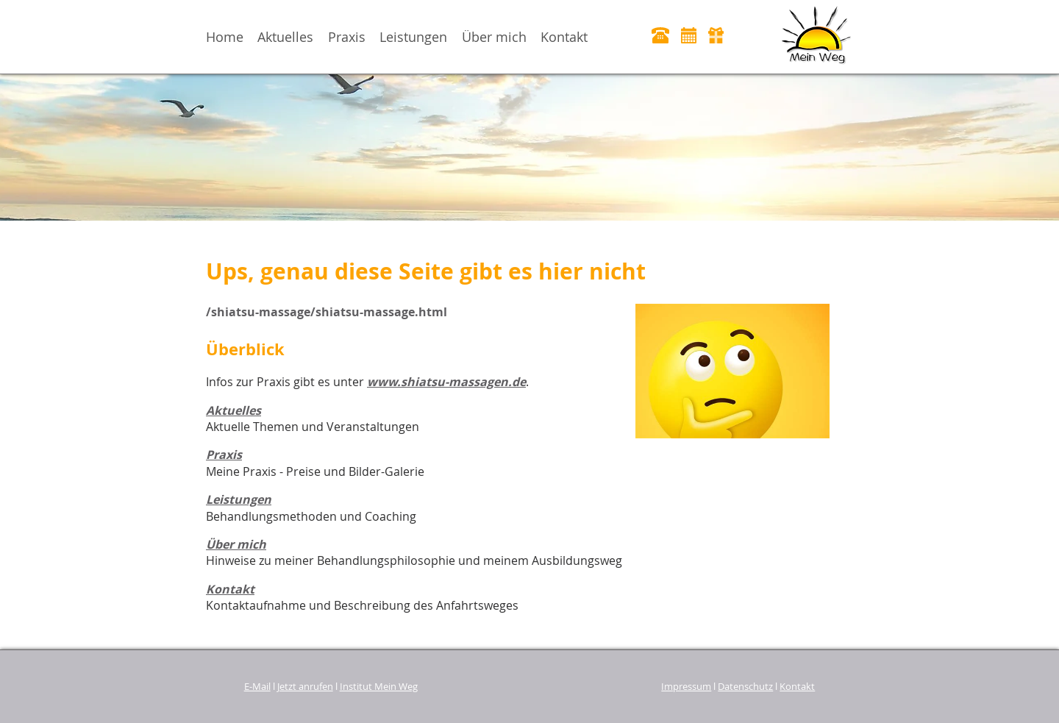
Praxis (347, 37)
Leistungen (413, 37)
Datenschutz (745, 686)
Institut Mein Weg (379, 686)
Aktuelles (285, 37)
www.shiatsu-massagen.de (446, 382)
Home (224, 37)
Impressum (686, 686)
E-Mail (257, 686)
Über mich (494, 37)
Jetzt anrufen (305, 686)
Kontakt (564, 37)
